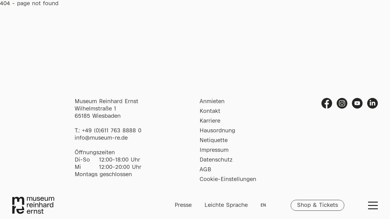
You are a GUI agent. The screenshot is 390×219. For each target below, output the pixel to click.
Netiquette (214, 140)
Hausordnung (217, 130)
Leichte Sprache (226, 205)
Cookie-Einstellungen (228, 179)
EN (263, 205)
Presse (183, 205)
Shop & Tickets (317, 205)
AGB (205, 169)
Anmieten (212, 101)
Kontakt (210, 111)
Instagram (342, 103)
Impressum (214, 150)
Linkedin (372, 103)
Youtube (357, 103)
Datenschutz (216, 160)
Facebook (326, 103)
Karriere (210, 121)
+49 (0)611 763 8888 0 (111, 130)
